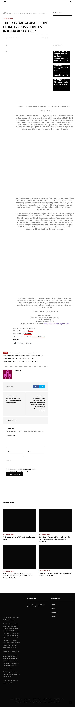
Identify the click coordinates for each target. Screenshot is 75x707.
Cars (12, 353)
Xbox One (34, 361)
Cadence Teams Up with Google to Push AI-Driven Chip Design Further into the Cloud (61, 51)
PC (42, 355)
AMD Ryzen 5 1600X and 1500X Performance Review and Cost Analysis (13, 400)
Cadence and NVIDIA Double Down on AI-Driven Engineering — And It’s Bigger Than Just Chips (61, 64)
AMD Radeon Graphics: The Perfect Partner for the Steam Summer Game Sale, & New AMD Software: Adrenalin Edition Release (18, 576)
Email (29, 451)
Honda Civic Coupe (8, 355)
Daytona (17, 353)
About (53, 608)
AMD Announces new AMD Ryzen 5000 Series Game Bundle (19, 538)
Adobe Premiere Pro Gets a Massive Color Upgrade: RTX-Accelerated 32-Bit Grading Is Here (61, 80)
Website (8, 460)
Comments (11, 420)
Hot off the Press (8, 18)
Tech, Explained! (30, 606)
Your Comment (10, 435)
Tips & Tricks (37, 606)
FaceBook (28, 334)
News (28, 355)
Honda (35, 353)
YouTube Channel (38, 336)
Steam (18, 361)
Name (8, 451)
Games (29, 353)
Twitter (30, 331)
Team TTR (8, 37)
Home (4, 12)
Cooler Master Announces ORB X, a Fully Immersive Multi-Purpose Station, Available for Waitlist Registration (54, 539)
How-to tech (38, 604)
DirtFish (23, 353)
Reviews (43, 604)
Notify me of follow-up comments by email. (21, 469)
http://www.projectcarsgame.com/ (57, 324)
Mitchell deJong (20, 355)
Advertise (54, 612)
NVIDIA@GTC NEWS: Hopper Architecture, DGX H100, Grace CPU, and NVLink (55, 574)
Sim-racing (31, 358)
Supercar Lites (26, 361)
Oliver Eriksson (35, 355)
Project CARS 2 (16, 358)
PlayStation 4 (7, 358)
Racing (24, 358)
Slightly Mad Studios (9, 361)
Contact (53, 616)
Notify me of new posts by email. (18, 471)
